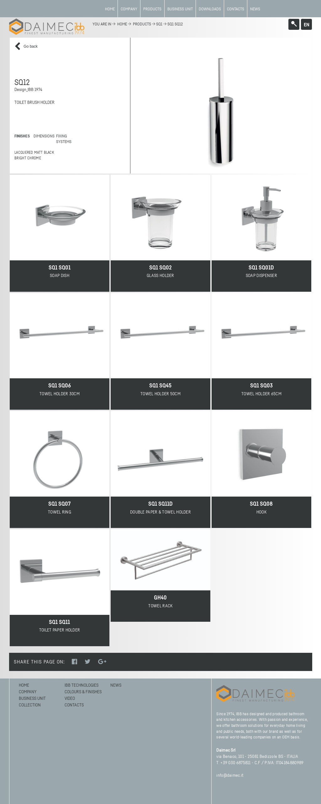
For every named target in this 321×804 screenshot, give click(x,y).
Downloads (210, 9)
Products (152, 9)
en (306, 24)
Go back (26, 46)
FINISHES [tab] (22, 136)
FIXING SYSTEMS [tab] (63, 139)
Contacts (235, 9)
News (255, 9)
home (122, 24)
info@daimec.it (229, 775)
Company (129, 9)
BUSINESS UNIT (180, 9)
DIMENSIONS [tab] (43, 136)
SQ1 (159, 24)
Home (110, 9)
